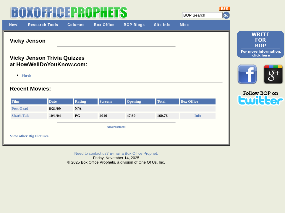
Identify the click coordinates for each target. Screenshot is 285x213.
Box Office (104, 25)
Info (197, 115)
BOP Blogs (134, 25)
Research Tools (43, 25)
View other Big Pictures (29, 136)
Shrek (26, 75)
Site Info (162, 25)
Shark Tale (20, 115)
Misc (184, 25)
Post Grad (20, 108)
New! (14, 25)
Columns (76, 25)
